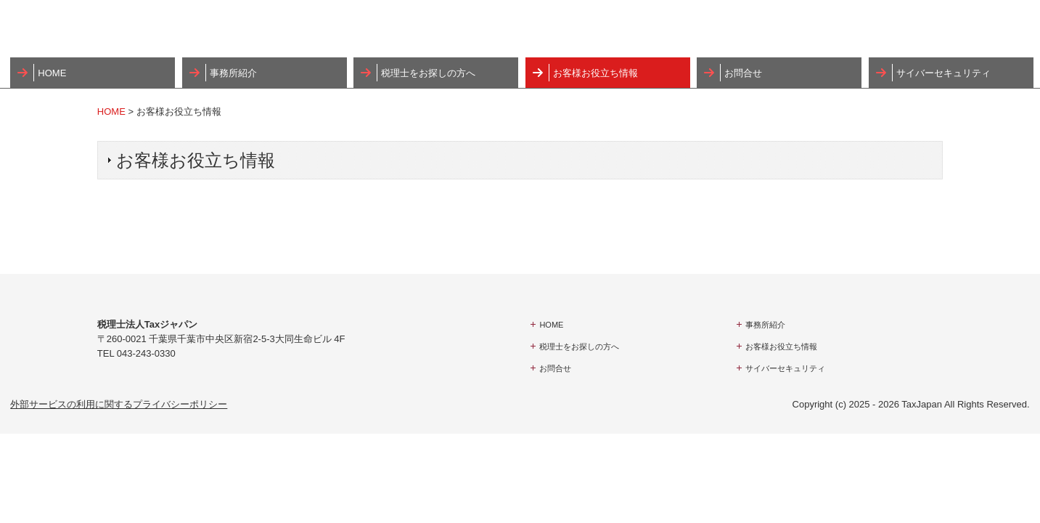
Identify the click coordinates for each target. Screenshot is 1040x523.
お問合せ (743, 73)
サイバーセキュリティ (943, 73)
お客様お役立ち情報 (595, 73)
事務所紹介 (233, 73)
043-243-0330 (146, 353)
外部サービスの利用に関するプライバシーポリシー (118, 404)
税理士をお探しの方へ (428, 73)
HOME (52, 73)
